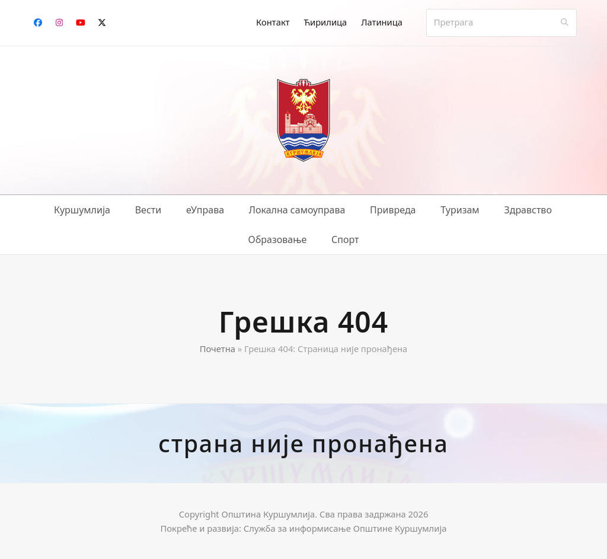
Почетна (217, 348)
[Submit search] (564, 22)
